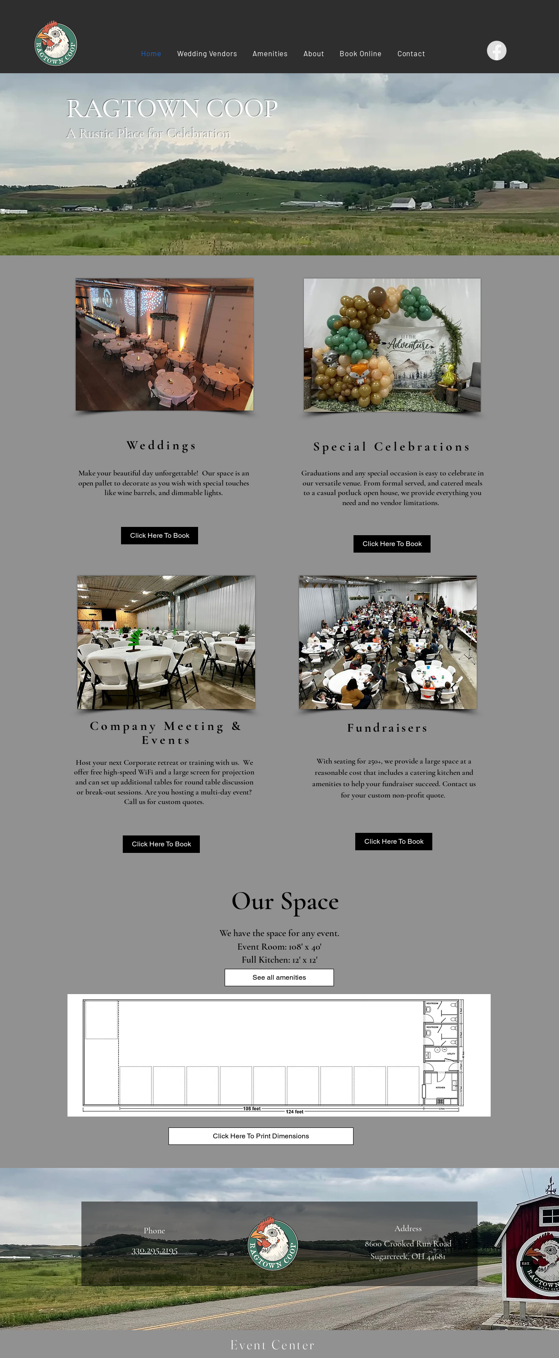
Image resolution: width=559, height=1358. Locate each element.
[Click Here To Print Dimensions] (261, 1136)
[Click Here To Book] (159, 535)
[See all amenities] (279, 977)
